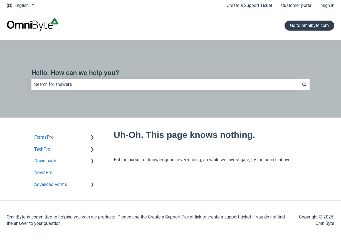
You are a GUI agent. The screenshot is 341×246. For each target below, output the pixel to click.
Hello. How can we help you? (75, 72)
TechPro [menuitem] (42, 149)
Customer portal (296, 5)
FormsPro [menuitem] (44, 137)
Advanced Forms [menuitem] (50, 184)
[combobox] (165, 84)
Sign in (327, 5)
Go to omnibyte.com (309, 25)
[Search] (304, 84)
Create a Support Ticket (249, 5)
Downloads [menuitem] (45, 160)
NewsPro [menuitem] (43, 172)
